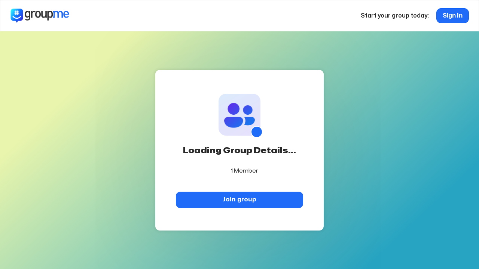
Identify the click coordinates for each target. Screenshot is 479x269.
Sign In (453, 16)
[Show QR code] (257, 132)
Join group (239, 199)
